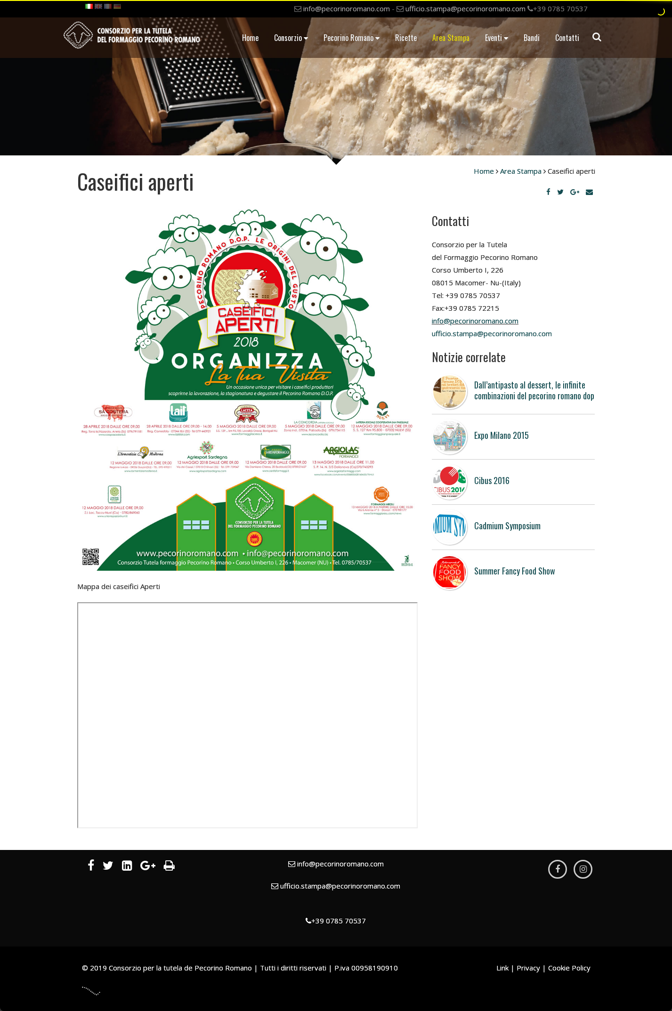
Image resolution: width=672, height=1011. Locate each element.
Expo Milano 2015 (501, 435)
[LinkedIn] (127, 867)
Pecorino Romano (352, 37)
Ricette (406, 37)
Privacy (528, 967)
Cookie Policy (569, 967)
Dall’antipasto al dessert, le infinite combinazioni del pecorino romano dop (534, 390)
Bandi (532, 37)
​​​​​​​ (492, 333)
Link (502, 967)
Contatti (567, 37)
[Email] (589, 191)
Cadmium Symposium (507, 525)
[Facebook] (548, 191)
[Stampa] (169, 867)
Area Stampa (451, 37)
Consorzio (291, 37)
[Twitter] (560, 191)
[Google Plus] (574, 191)
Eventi (496, 37)
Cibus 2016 (492, 480)
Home (250, 37)
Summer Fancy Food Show (514, 571)
